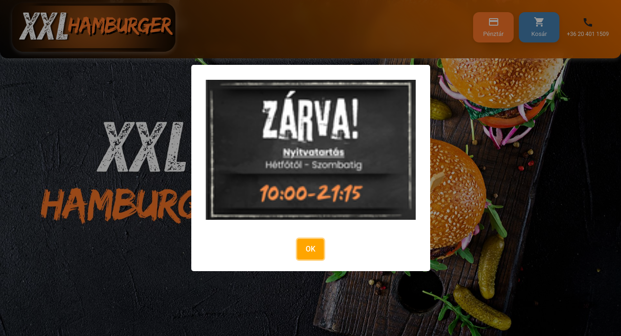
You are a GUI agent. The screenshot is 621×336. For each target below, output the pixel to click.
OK (310, 249)
